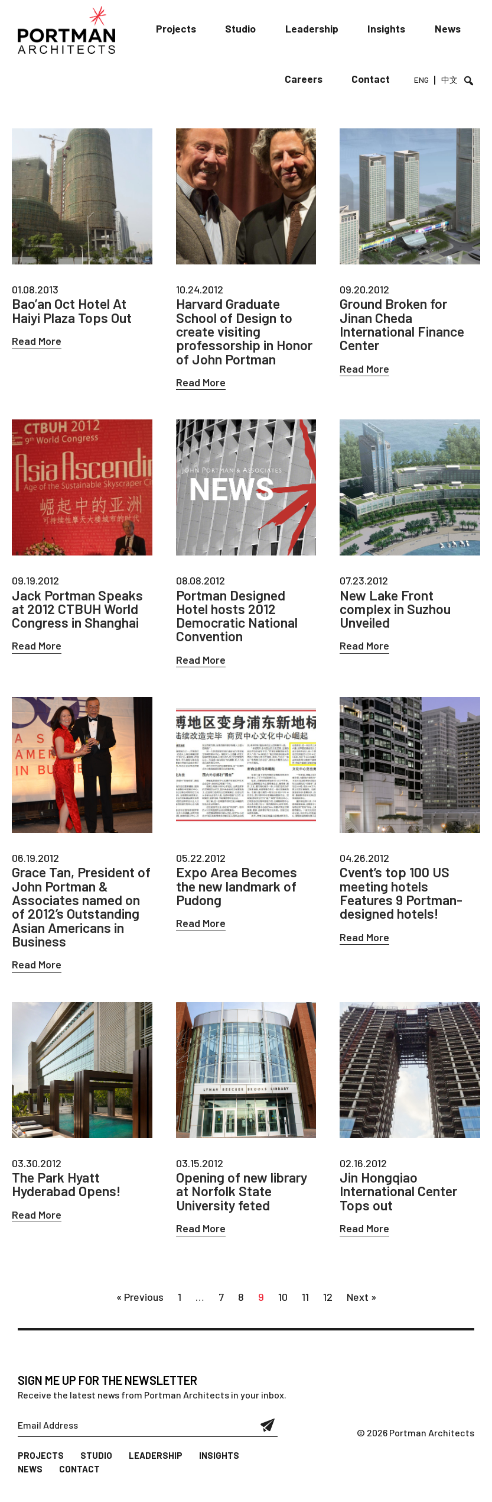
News (448, 29)
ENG (423, 81)
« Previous (140, 1305)
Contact (375, 80)
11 (305, 1305)
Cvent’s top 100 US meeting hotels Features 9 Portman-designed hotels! (404, 898)
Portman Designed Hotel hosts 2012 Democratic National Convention (239, 619)
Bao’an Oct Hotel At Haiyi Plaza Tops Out (73, 311)
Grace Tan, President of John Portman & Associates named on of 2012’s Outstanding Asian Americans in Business (78, 912)
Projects (186, 29)
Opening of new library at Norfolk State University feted (243, 1199)
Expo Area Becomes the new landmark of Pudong (239, 891)
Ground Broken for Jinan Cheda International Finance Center (404, 325)
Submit (267, 1434)
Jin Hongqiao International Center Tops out (401, 1199)
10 (283, 1305)
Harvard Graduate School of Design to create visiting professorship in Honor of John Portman (245, 332)
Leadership (317, 29)
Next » (362, 1305)
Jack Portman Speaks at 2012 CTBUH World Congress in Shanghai (80, 612)
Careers (310, 80)
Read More (36, 341)
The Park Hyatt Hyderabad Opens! (68, 1192)
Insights (389, 29)
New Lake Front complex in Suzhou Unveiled (396, 612)
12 (328, 1305)
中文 (450, 81)
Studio (248, 29)
